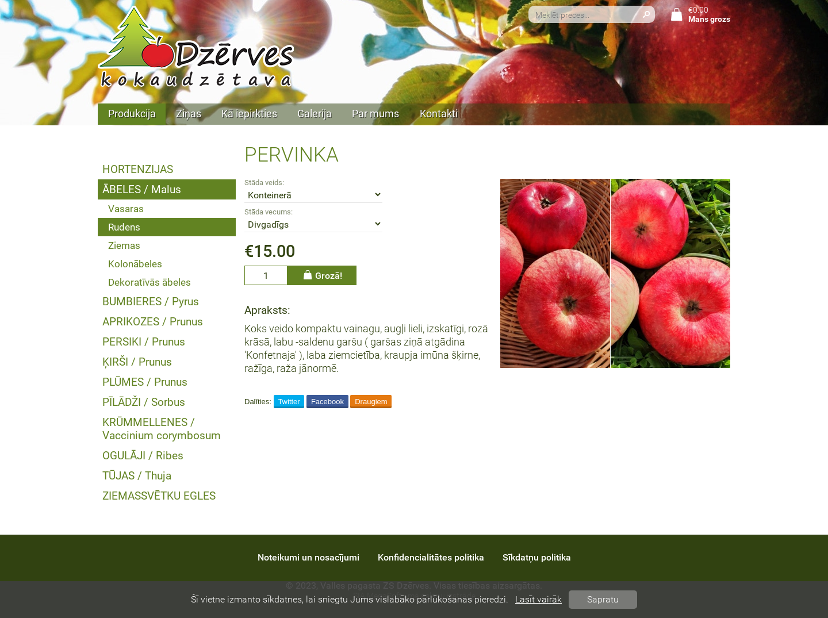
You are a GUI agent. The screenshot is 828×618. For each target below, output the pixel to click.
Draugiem (371, 401)
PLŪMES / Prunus (144, 382)
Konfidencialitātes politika (431, 557)
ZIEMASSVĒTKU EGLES (159, 495)
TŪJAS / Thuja (136, 475)
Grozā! (322, 275)
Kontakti (439, 114)
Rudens (124, 227)
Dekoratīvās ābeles (149, 282)
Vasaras (126, 208)
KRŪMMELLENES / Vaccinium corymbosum (161, 429)
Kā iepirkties (249, 114)
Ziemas (124, 245)
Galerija (314, 114)
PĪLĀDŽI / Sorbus (143, 402)
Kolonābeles (135, 264)
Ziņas (188, 114)
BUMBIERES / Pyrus (150, 301)
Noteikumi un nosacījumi (308, 557)
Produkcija (132, 114)
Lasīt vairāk (538, 599)
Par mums (375, 114)
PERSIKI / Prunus (143, 341)
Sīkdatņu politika (537, 557)
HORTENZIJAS (137, 169)
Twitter (289, 401)
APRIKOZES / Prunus (152, 321)
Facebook (327, 401)
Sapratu (603, 599)
